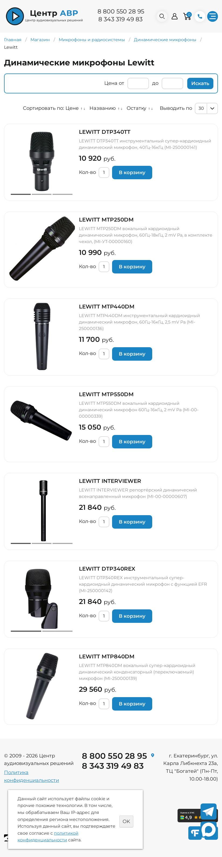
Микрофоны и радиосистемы (92, 39)
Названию (102, 108)
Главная (13, 39)
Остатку (136, 108)
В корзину (132, 172)
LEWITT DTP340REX (107, 569)
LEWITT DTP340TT (104, 132)
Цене (72, 108)
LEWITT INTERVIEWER (110, 481)
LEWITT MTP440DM (106, 306)
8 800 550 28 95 (121, 11)
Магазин (40, 39)
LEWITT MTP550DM (106, 394)
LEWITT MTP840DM (106, 656)
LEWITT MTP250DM (106, 219)
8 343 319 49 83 (120, 19)
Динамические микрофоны (165, 39)
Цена (110, 83)
